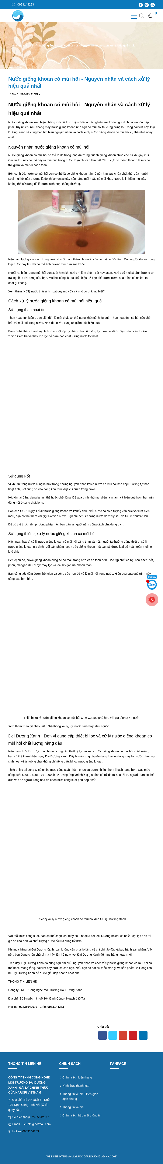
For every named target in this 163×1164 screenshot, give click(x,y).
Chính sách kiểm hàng (77, 1077)
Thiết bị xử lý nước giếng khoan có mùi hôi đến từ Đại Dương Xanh (81, 919)
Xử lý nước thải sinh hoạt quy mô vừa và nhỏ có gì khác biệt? (64, 291)
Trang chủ (14, 45)
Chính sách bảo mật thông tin (81, 1115)
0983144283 (30, 1131)
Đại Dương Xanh (56, 756)
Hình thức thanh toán (76, 1085)
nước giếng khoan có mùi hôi (110, 132)
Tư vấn (30, 45)
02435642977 (40, 1117)
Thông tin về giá (73, 1107)
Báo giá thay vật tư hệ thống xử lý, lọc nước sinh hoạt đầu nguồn (66, 726)
